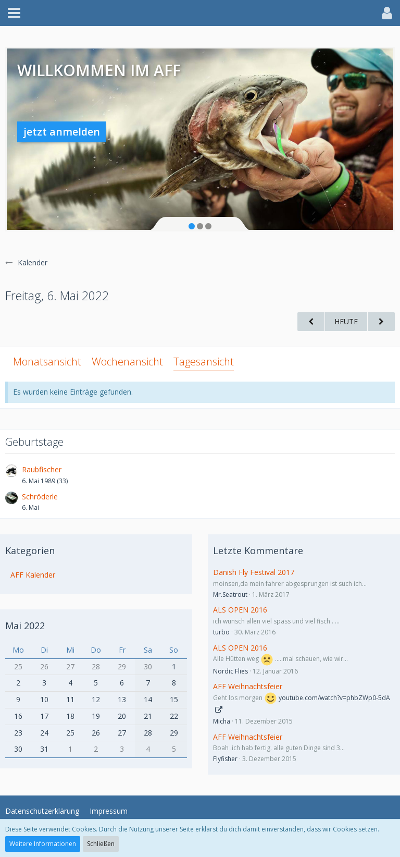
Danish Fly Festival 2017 (253, 572)
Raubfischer (41, 469)
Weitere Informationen (42, 843)
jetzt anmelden (61, 132)
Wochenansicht (127, 361)
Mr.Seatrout (230, 594)
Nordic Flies (230, 671)
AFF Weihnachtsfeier (247, 686)
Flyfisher (225, 758)
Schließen (101, 843)
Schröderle (40, 496)
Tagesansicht (203, 361)
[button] (14, 13)
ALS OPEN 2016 (240, 610)
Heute (346, 321)
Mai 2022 (25, 625)
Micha (221, 721)
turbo (221, 632)
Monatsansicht (47, 361)
